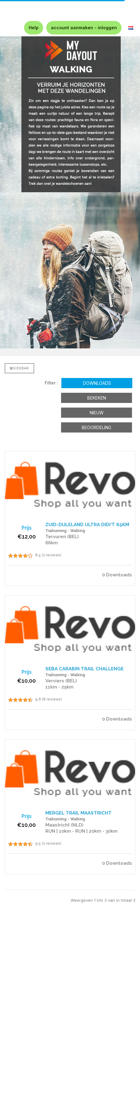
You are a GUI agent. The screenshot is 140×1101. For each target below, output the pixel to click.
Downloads (97, 383)
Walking (77, 531)
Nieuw (97, 412)
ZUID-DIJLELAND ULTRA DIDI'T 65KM (87, 524)
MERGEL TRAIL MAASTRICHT (78, 813)
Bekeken (96, 397)
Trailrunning (56, 531)
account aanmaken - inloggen (84, 27)
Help (34, 27)
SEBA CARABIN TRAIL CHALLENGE (84, 669)
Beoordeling (96, 427)
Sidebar (19, 368)
